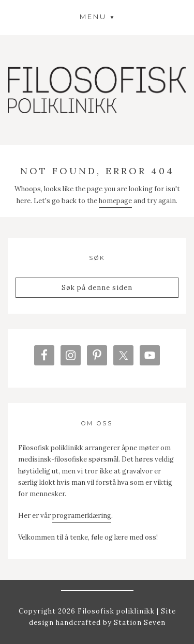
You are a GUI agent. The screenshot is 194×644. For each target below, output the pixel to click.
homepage (115, 200)
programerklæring (81, 515)
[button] (97, 16)
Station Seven (139, 622)
